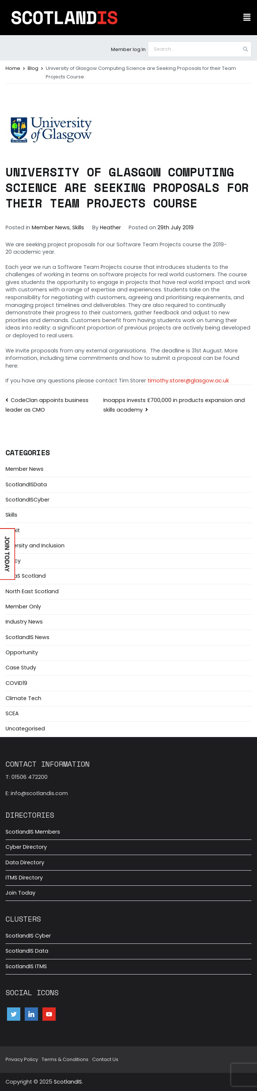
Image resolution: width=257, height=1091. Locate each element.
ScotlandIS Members (33, 831)
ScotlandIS (68, 1081)
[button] (247, 17)
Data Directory (25, 862)
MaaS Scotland (26, 576)
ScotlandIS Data (27, 951)
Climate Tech (23, 698)
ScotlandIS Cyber (28, 935)
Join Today (20, 892)
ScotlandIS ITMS (26, 966)
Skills (78, 227)
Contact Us (105, 1059)
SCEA (12, 713)
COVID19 (16, 683)
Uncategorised (25, 728)
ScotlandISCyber (27, 499)
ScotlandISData (26, 484)
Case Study (21, 667)
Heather (110, 227)
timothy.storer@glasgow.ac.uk (188, 380)
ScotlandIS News (27, 637)
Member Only (23, 606)
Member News (51, 227)
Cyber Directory (26, 847)
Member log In (128, 49)
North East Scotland (32, 591)
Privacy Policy (22, 1059)
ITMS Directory (24, 877)
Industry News (24, 621)
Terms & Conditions (65, 1059)
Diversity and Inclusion (35, 545)
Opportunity (22, 652)
